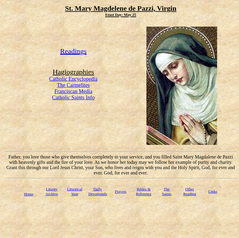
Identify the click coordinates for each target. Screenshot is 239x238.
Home (28, 194)
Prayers (120, 191)
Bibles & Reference (143, 191)
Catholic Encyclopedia (73, 79)
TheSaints (167, 191)
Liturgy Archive (52, 191)
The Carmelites (73, 85)
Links (212, 191)
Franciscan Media (73, 91)
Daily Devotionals (97, 191)
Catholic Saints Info (73, 98)
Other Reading (189, 191)
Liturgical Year (74, 191)
